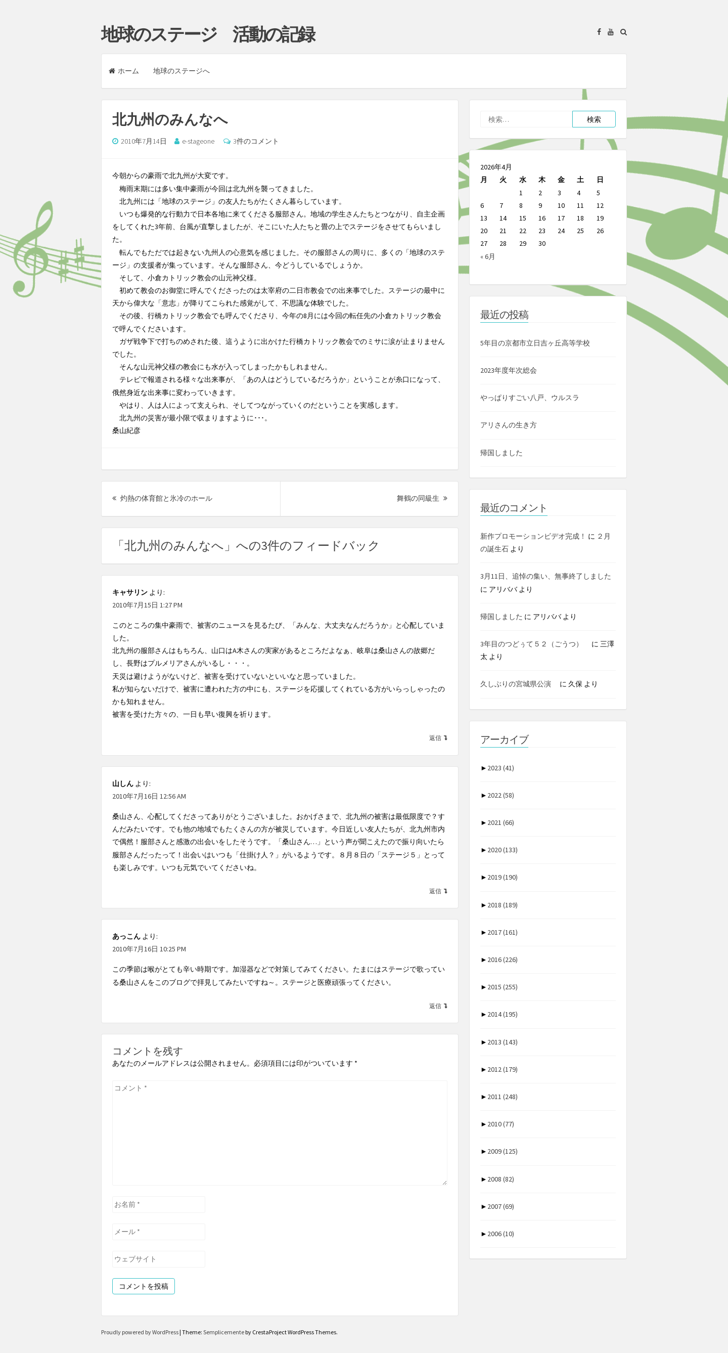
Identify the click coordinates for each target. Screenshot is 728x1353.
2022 (500, 795)
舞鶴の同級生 (422, 498)
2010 (500, 1123)
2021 (500, 822)
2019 (502, 877)
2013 (502, 1041)
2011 (502, 1096)
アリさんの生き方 (508, 424)
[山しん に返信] (438, 890)
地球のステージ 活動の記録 (207, 34)
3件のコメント (256, 141)
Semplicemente (223, 1332)
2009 (502, 1151)
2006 (500, 1233)
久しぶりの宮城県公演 (519, 683)
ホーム (124, 70)
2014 (502, 1014)
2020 (502, 849)
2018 (502, 904)
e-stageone (198, 141)
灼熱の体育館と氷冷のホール (162, 498)
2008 (500, 1179)
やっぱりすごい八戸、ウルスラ (529, 397)
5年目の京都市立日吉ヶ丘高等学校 (535, 342)
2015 (502, 986)
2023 (500, 767)
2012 (502, 1069)
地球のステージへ (181, 70)
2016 (502, 959)
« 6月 (487, 256)
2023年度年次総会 (508, 370)
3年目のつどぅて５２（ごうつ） (535, 643)
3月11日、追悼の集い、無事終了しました (545, 576)
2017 (502, 932)
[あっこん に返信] (438, 1005)
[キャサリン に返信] (438, 737)
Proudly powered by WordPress (140, 1332)
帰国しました (501, 452)
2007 (500, 1206)
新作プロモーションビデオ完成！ (533, 536)
